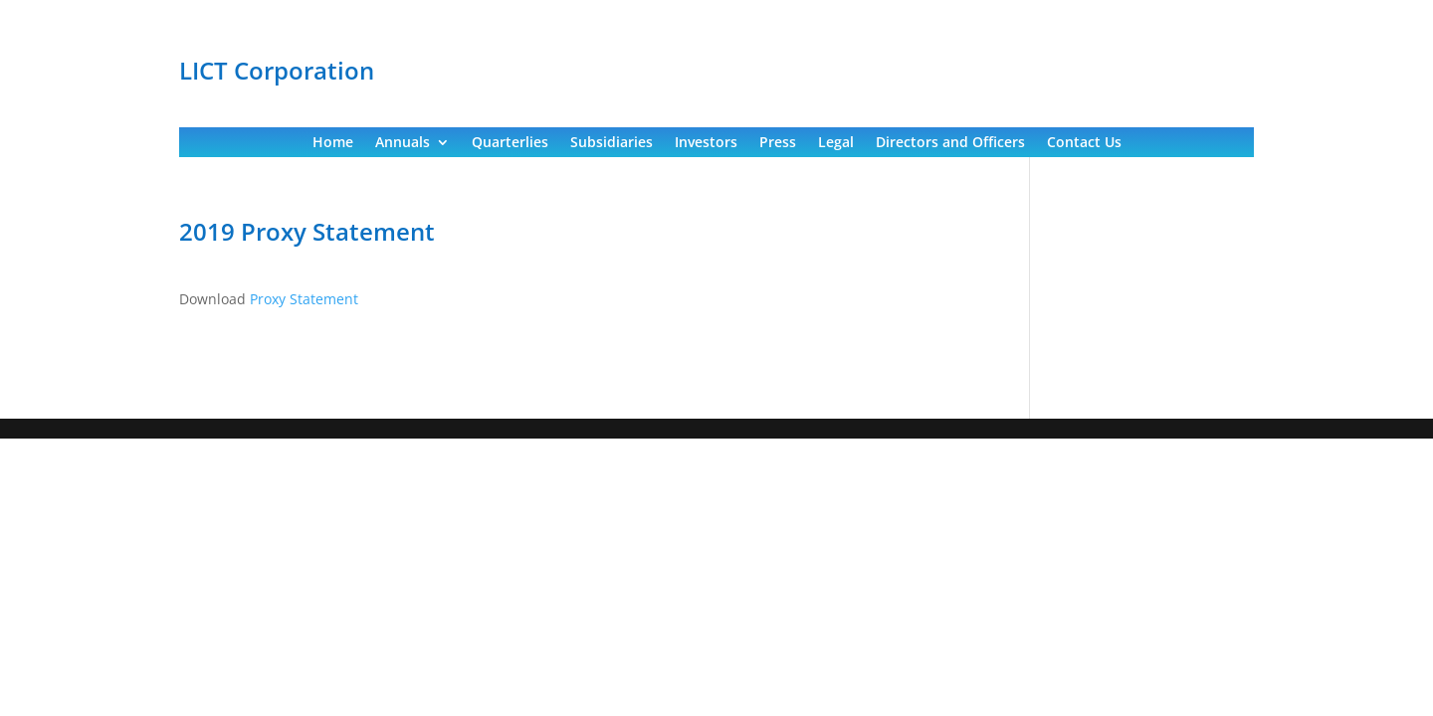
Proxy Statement (304, 298)
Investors (706, 143)
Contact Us (1084, 143)
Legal (836, 143)
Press (777, 143)
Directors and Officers (950, 143)
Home (332, 143)
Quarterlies (510, 143)
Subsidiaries (611, 143)
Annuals (402, 143)
